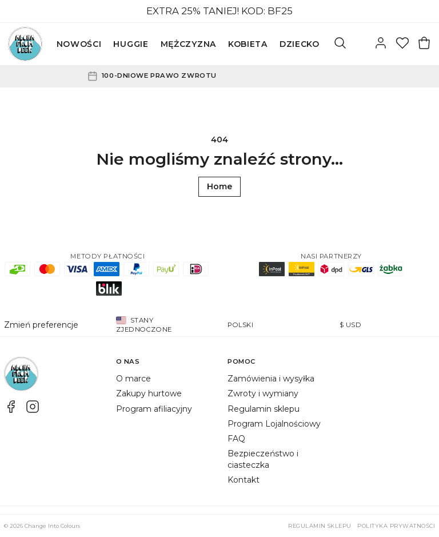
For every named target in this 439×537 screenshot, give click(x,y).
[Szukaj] (340, 44)
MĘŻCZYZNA (188, 44)
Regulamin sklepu (264, 409)
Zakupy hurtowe (149, 393)
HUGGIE (130, 44)
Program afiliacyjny (154, 409)
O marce (133, 378)
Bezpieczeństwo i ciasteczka (263, 459)
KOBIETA (248, 44)
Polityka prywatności (396, 526)
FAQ (236, 438)
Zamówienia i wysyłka (271, 378)
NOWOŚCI (79, 44)
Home (219, 186)
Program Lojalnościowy (274, 424)
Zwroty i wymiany (263, 393)
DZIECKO (300, 44)
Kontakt (244, 480)
